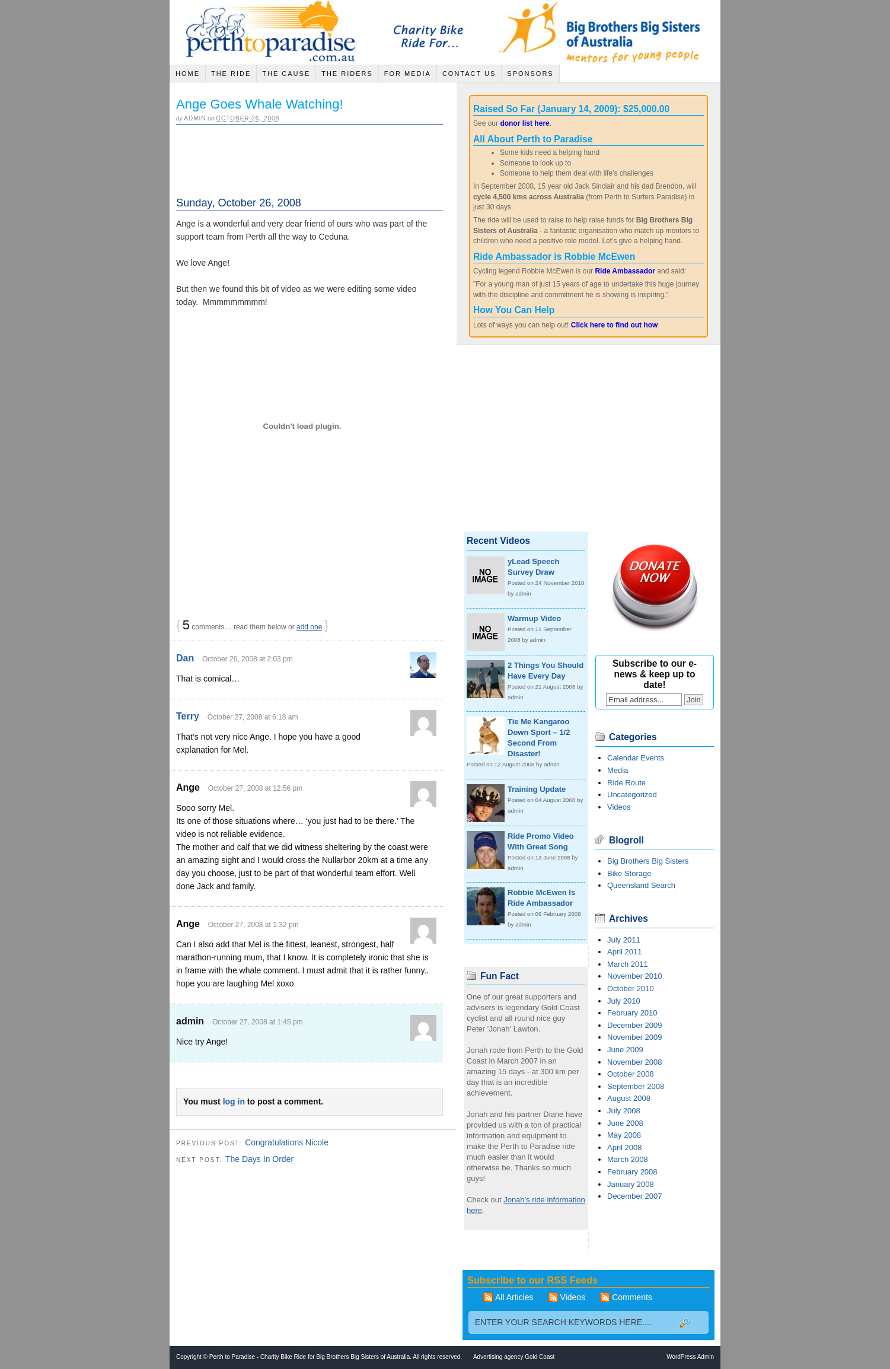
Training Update (537, 789)
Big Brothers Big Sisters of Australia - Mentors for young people (607, 32)
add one (309, 627)
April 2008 (624, 1147)
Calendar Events (635, 757)
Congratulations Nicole (286, 1142)
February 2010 (632, 1012)
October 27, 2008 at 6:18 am (253, 717)
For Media (407, 73)
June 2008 (625, 1123)
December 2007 (634, 1196)
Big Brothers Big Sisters (647, 861)
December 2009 (634, 1025)
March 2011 (627, 964)
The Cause (286, 73)
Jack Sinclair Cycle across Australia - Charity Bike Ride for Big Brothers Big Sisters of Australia (273, 32)
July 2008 (623, 1110)
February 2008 (632, 1171)
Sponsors (530, 73)
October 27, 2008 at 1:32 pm (253, 925)
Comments (632, 1297)
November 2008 (634, 1062)
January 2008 (630, 1184)
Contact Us (469, 73)
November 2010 (634, 976)
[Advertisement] (315, 155)
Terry (187, 716)
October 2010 (630, 988)
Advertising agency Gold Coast (513, 1357)
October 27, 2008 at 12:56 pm (255, 788)
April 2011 (624, 951)
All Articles (514, 1297)
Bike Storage (629, 873)
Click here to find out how (614, 325)
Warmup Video (534, 618)
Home (188, 73)
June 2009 (625, 1049)
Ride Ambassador (625, 271)
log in (234, 1101)
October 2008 (630, 1073)
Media (617, 770)
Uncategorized (632, 794)
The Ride (231, 73)
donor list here (524, 123)
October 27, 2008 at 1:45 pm (257, 1022)
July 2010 (623, 1000)
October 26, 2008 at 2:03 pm (247, 659)
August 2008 (628, 1098)
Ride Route (626, 782)
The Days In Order (259, 1159)
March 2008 (627, 1159)
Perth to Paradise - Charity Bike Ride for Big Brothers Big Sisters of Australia (309, 1357)
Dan (185, 658)
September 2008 (635, 1086)
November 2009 (634, 1037)
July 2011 (623, 939)
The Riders (347, 73)
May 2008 (624, 1135)
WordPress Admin (690, 1357)
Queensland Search (641, 885)
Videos (619, 807)
